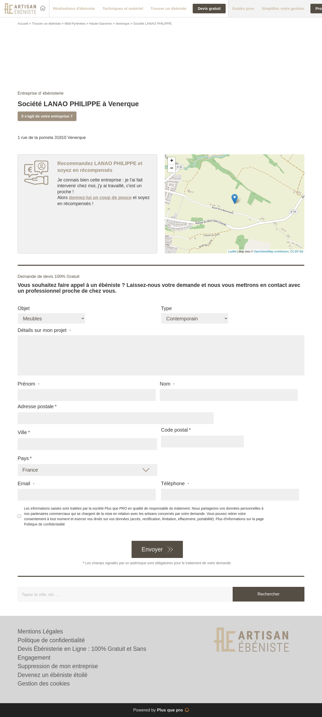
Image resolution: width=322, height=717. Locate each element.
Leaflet (232, 251)
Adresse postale (36, 406)
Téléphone (175, 483)
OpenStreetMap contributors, (272, 251)
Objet (24, 308)
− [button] (171, 168)
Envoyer (152, 549)
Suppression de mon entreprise (58, 666)
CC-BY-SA (296, 251)
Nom (167, 384)
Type (166, 308)
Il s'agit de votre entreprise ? (47, 116)
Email (26, 483)
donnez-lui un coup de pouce (100, 197)
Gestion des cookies (44, 683)
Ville (22, 432)
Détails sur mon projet (44, 330)
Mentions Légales (40, 631)
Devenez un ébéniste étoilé (52, 675)
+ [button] (171, 161)
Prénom (28, 384)
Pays (23, 458)
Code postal (174, 430)
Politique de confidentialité (44, 524)
